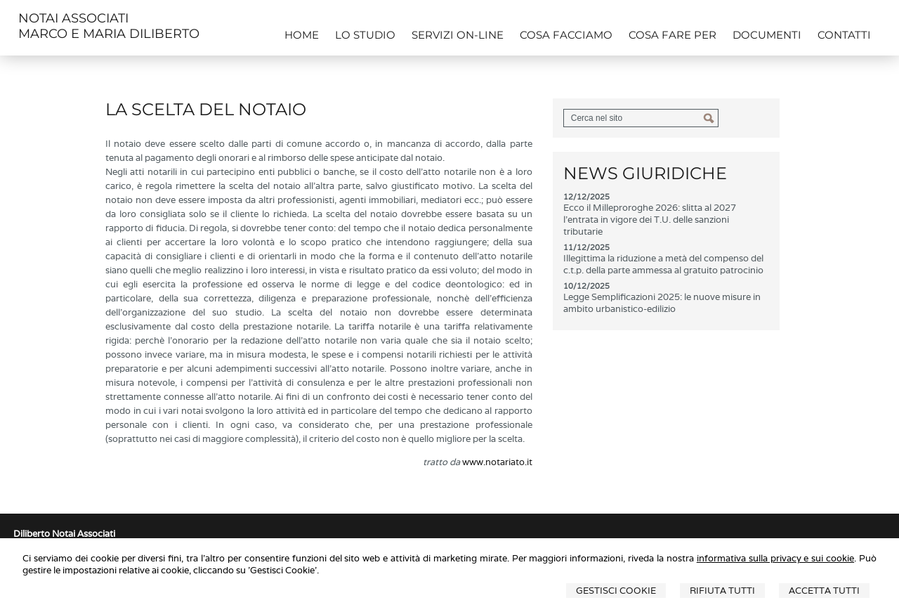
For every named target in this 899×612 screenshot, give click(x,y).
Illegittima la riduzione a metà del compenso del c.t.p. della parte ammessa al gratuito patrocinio (663, 264)
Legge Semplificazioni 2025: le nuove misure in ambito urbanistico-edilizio (662, 303)
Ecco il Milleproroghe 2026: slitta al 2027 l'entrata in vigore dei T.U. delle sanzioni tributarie (649, 219)
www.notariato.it (497, 462)
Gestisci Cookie (616, 591)
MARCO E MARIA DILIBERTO (108, 33)
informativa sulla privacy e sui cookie (775, 558)
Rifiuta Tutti (722, 591)
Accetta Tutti (824, 591)
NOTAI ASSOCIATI (73, 18)
